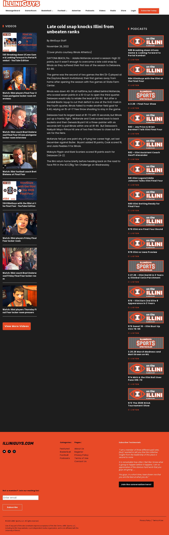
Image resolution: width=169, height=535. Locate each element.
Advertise (76, 10)
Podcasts (90, 10)
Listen (135, 59)
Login (133, 10)
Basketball (46, 10)
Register (78, 452)
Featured (64, 448)
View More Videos (17, 326)
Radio (113, 10)
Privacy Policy (81, 455)
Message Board (13, 10)
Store (123, 10)
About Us (79, 448)
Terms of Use (81, 458)
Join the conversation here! (136, 484)
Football (61, 10)
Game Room (30, 10)
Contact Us (80, 461)
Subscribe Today (149, 10)
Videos (102, 10)
